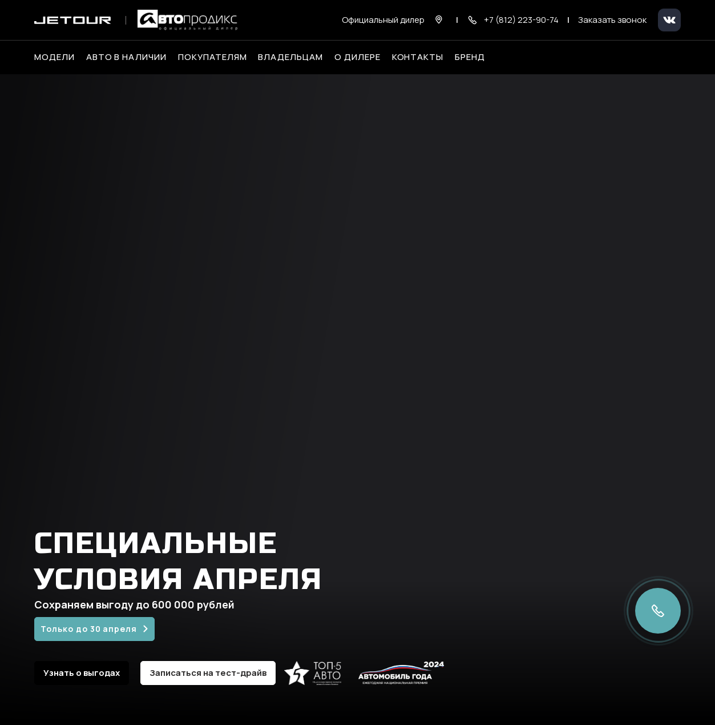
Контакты (418, 57)
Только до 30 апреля (89, 628)
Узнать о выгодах (81, 673)
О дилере (357, 57)
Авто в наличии (126, 57)
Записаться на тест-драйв (208, 673)
